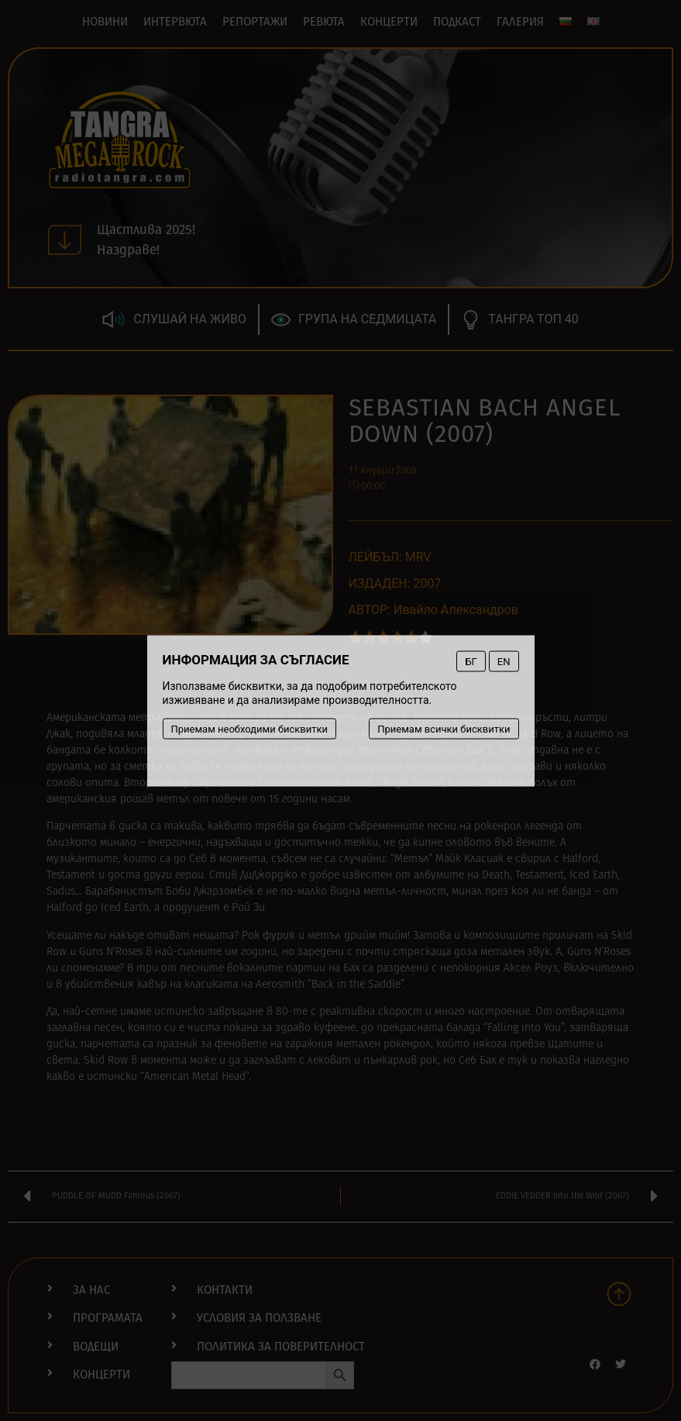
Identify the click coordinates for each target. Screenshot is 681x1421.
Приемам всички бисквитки (443, 728)
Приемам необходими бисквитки (249, 728)
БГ (470, 661)
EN (504, 661)
